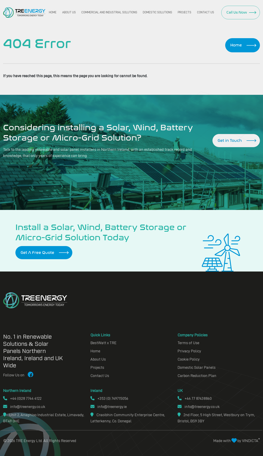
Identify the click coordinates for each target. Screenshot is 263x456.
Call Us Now (236, 12)
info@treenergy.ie (108, 406)
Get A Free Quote (37, 252)
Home (53, 12)
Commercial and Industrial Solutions (109, 12)
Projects (184, 12)
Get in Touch (230, 140)
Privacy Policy (189, 351)
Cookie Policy (189, 359)
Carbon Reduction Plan (197, 376)
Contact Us (205, 12)
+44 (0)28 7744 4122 (22, 398)
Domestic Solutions (157, 12)
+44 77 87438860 (195, 398)
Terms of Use (188, 343)
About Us (69, 12)
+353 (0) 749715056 (109, 398)
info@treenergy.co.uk (24, 406)
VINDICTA (251, 441)
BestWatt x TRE (103, 343)
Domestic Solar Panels (197, 367)
